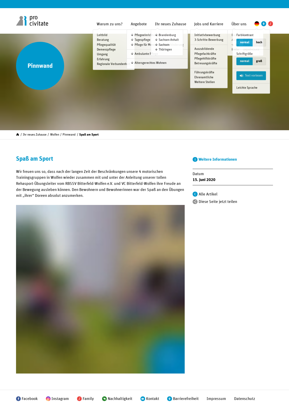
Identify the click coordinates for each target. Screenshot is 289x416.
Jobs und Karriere (208, 24)
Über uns (239, 24)
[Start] (17, 134)
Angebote (139, 24)
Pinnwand (69, 134)
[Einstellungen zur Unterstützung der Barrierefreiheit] (263, 23)
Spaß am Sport (89, 134)
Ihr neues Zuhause (170, 24)
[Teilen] (195, 201)
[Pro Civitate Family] (270, 23)
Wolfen (54, 134)
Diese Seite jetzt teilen (218, 202)
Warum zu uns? (110, 24)
